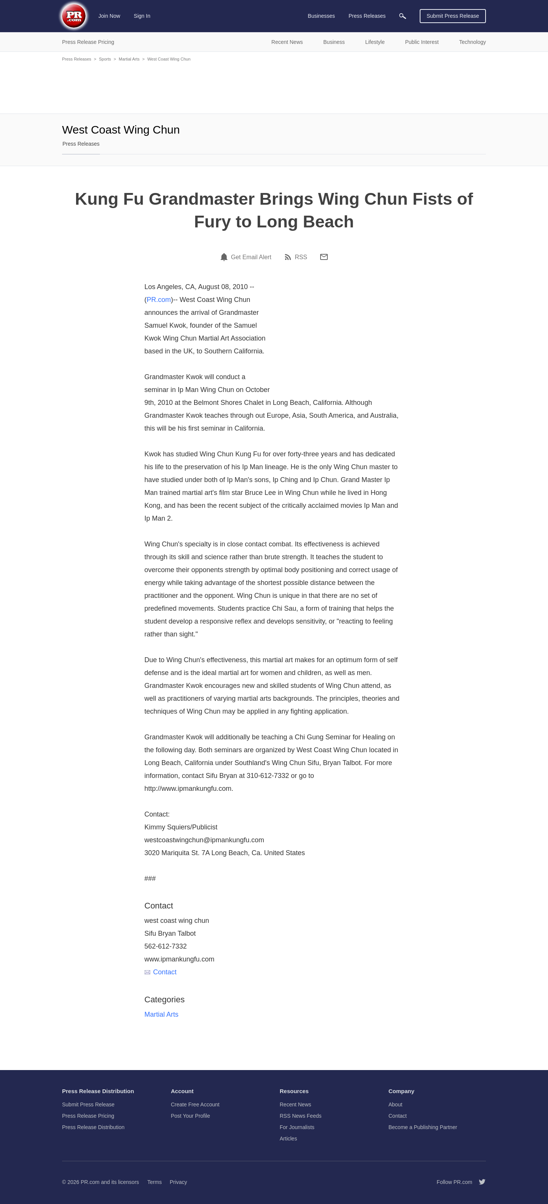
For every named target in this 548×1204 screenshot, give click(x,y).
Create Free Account (195, 1104)
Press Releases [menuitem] (367, 16)
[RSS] (289, 256)
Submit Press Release (453, 16)
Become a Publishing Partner (423, 1127)
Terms (154, 1182)
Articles (288, 1139)
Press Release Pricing (88, 1116)
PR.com (159, 299)
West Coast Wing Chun (168, 59)
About (396, 1104)
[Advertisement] (274, 87)
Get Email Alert (251, 257)
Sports (105, 59)
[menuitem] (402, 16)
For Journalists (297, 1127)
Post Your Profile (190, 1116)
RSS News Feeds (300, 1116)
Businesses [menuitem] (321, 16)
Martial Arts (129, 59)
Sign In (142, 16)
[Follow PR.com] (479, 1182)
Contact (161, 972)
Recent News (295, 1104)
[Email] (323, 256)
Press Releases (76, 59)
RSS (301, 257)
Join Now (109, 16)
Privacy (178, 1182)
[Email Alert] (225, 256)
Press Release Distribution (93, 1127)
